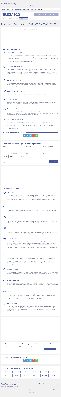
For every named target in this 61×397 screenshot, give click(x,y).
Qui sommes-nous (31, 385)
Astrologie (32, 2)
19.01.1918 (44, 376)
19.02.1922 (16, 376)
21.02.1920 (25, 372)
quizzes (53, 390)
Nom (4, 146)
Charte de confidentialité (31, 393)
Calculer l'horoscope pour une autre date (46, 14)
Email (32, 346)
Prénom (28, 146)
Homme (7, 162)
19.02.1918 (7, 376)
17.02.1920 (35, 372)
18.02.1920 (16, 372)
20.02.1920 (7, 372)
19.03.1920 (44, 372)
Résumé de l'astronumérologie (10, 18)
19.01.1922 (54, 376)
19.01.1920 (54, 372)
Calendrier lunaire (42, 384)
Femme (15, 162)
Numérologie (33, 3)
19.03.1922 (35, 376)
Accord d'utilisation (30, 390)
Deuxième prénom (48, 146)
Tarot (31, 5)
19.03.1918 (26, 376)
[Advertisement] (30, 39)
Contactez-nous (31, 387)
